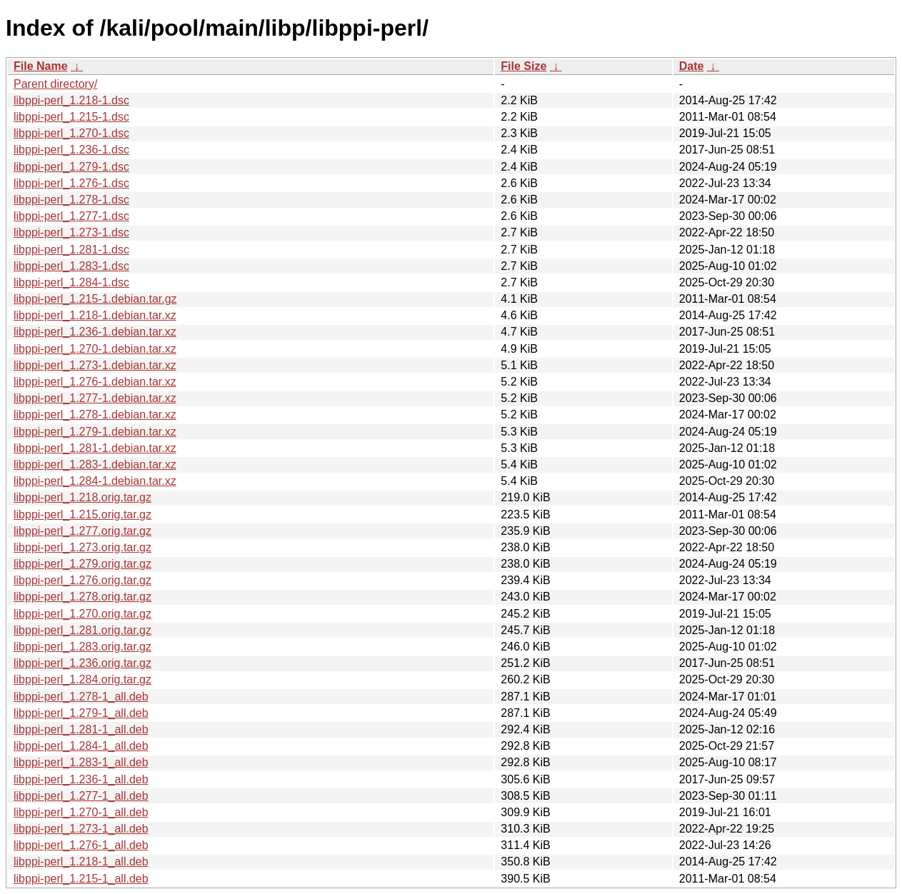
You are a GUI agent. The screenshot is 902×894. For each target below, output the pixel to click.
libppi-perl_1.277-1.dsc (71, 216)
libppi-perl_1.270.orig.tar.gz (82, 614)
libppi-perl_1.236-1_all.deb (81, 779)
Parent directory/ (55, 84)
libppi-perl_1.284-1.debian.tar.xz (95, 481)
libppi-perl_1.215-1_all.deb (81, 879)
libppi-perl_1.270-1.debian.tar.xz (95, 349)
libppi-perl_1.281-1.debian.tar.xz (95, 448)
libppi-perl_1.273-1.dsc (71, 232)
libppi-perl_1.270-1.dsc (71, 133)
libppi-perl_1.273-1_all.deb (81, 829)
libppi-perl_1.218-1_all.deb (81, 861)
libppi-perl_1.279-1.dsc (71, 167)
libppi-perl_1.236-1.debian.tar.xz (95, 332)
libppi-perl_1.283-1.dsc (71, 266)
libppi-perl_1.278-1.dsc (71, 200)
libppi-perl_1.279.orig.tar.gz (82, 564)
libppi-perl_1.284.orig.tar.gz (82, 679)
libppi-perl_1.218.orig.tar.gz (82, 497)
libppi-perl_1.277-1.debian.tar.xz (95, 398)
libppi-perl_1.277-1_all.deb (81, 796)
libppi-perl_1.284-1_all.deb (81, 746)
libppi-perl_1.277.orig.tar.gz (82, 531)
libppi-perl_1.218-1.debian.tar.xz (95, 315)
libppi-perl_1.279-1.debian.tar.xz (95, 432)
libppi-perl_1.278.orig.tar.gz (82, 597)
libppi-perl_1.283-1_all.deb (81, 762)
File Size (523, 66)
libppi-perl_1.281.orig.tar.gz (82, 630)
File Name (41, 66)
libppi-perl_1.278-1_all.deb (81, 696)
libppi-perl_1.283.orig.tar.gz (82, 647)
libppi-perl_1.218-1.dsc (71, 100)
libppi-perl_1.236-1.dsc (71, 150)
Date (691, 66)
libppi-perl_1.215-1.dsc (71, 117)
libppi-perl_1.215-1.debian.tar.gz (95, 299)
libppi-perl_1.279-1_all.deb (81, 713)
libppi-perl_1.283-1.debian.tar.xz (95, 464)
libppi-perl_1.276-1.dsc (71, 183)
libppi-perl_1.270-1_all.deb (81, 812)
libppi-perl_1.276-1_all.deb (81, 845)
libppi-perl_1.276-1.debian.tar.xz (95, 382)
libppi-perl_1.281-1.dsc (71, 249)
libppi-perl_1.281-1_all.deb (81, 729)
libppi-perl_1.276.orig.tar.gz (82, 580)
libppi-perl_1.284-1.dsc (71, 282)
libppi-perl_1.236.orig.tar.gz (82, 663)
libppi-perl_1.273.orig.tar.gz (82, 547)
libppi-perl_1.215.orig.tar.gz (82, 514)
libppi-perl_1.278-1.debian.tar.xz (95, 414)
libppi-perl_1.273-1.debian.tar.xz (95, 365)
